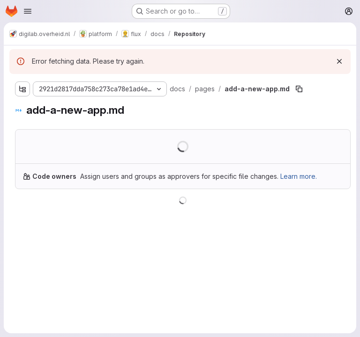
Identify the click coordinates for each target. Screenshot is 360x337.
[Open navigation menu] (27, 11)
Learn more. (298, 176)
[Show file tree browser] (22, 88)
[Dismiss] (339, 61)
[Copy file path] (299, 88)
